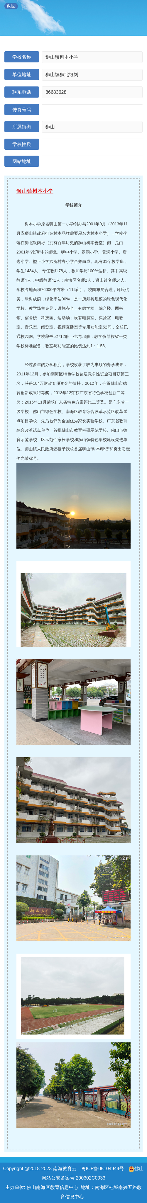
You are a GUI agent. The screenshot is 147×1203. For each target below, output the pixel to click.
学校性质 (21, 144)
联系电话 (21, 92)
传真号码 (21, 109)
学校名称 (21, 57)
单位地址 (21, 74)
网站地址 (21, 161)
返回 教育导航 (11, 6)
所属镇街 (21, 126)
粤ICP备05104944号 (102, 1168)
